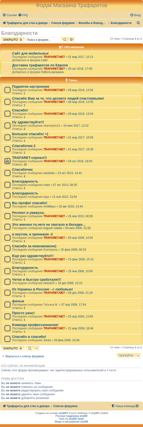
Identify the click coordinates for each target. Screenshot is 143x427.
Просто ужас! (23, 313)
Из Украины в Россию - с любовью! (42, 289)
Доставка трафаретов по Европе (40, 65)
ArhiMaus (49, 206)
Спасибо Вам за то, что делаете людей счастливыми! (58, 98)
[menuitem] (23, 15)
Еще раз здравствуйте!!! (33, 256)
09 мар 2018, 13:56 (80, 90)
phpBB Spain (76, 418)
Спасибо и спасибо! (29, 337)
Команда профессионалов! (35, 325)
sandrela (48, 173)
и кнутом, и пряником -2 (32, 234)
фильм (18, 301)
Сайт (44, 60)
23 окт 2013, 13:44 (70, 173)
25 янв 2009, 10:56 (80, 271)
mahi (46, 185)
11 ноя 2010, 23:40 (64, 196)
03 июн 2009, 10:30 (78, 228)
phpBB (63, 413)
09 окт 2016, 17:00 (80, 68)
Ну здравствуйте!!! (28, 122)
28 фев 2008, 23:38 (66, 340)
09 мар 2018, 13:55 (80, 102)
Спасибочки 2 (24, 146)
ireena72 (49, 283)
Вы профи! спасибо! (29, 203)
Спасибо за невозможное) (34, 246)
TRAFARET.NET (54, 57)
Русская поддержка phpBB (71, 415)
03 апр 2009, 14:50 (80, 237)
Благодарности (19, 33)
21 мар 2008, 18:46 (80, 328)
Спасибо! (20, 110)
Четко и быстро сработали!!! (36, 279)
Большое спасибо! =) (30, 134)
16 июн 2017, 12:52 (76, 125)
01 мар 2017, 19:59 (80, 137)
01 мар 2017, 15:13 (80, 57)
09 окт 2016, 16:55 (80, 161)
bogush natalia (52, 228)
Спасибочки (22, 169)
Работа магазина (52, 72)
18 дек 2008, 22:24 (70, 283)
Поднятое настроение (30, 86)
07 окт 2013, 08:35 (65, 185)
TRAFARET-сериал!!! (29, 158)
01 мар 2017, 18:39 (80, 149)
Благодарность (25, 181)
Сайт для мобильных (30, 53)
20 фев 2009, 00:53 (73, 249)
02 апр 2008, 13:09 (80, 316)
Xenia (47, 340)
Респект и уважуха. (28, 213)
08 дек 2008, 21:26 (80, 292)
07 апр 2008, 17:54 (73, 304)
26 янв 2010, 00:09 (80, 216)
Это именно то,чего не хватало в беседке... (48, 224)
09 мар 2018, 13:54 (80, 113)
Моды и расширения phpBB (71, 421)
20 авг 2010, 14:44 (71, 206)
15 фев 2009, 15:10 (80, 259)
